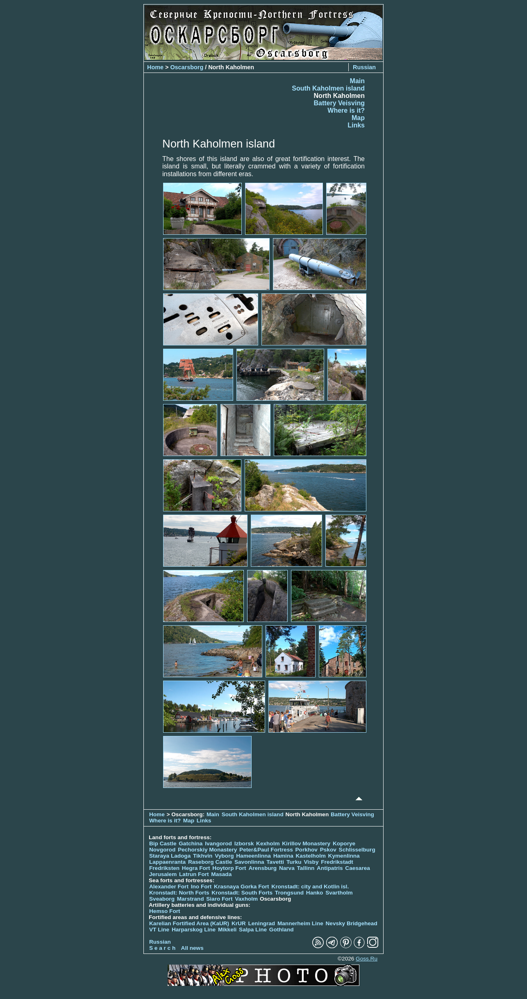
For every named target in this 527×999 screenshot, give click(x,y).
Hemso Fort (164, 911)
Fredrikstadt (337, 862)
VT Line (159, 929)
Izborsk (244, 843)
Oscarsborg (186, 67)
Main (357, 80)
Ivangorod (218, 843)
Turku (294, 862)
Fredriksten (164, 868)
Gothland (281, 929)
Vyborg (224, 856)
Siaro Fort (219, 899)
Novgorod (162, 850)
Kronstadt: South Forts (242, 893)
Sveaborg (162, 899)
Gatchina (190, 843)
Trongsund (289, 893)
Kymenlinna (344, 856)
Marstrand (190, 899)
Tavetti (275, 862)
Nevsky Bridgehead (351, 923)
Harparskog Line (194, 929)
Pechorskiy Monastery (207, 850)
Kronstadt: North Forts (180, 893)
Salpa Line (253, 929)
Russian (364, 67)
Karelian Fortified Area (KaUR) (189, 923)
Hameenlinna (253, 856)
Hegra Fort (196, 868)
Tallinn (306, 868)
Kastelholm (311, 856)
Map (358, 117)
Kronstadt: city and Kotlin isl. (310, 886)
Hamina (283, 856)
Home (155, 67)
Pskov (328, 850)
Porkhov (306, 850)
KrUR (239, 923)
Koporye (344, 843)
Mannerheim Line (300, 923)
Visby (311, 862)
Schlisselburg (357, 850)
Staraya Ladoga (170, 856)
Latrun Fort (194, 874)
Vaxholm (246, 899)
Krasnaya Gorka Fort (241, 886)
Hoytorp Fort (229, 868)
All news (192, 948)
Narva (287, 868)
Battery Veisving (339, 103)
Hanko (314, 893)
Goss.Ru (366, 959)
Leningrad (261, 923)
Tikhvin (202, 856)
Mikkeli (227, 929)
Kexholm (267, 843)
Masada (221, 874)
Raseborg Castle (210, 862)
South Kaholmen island (328, 88)
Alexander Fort (169, 886)
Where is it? (346, 110)
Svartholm (338, 893)
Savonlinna (249, 862)
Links (356, 125)
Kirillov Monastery (306, 843)
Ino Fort (201, 886)
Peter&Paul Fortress (266, 850)
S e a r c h (162, 948)
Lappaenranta (167, 862)
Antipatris (330, 868)
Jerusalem (163, 874)
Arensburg (262, 868)
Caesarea (357, 868)
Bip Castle (162, 843)
